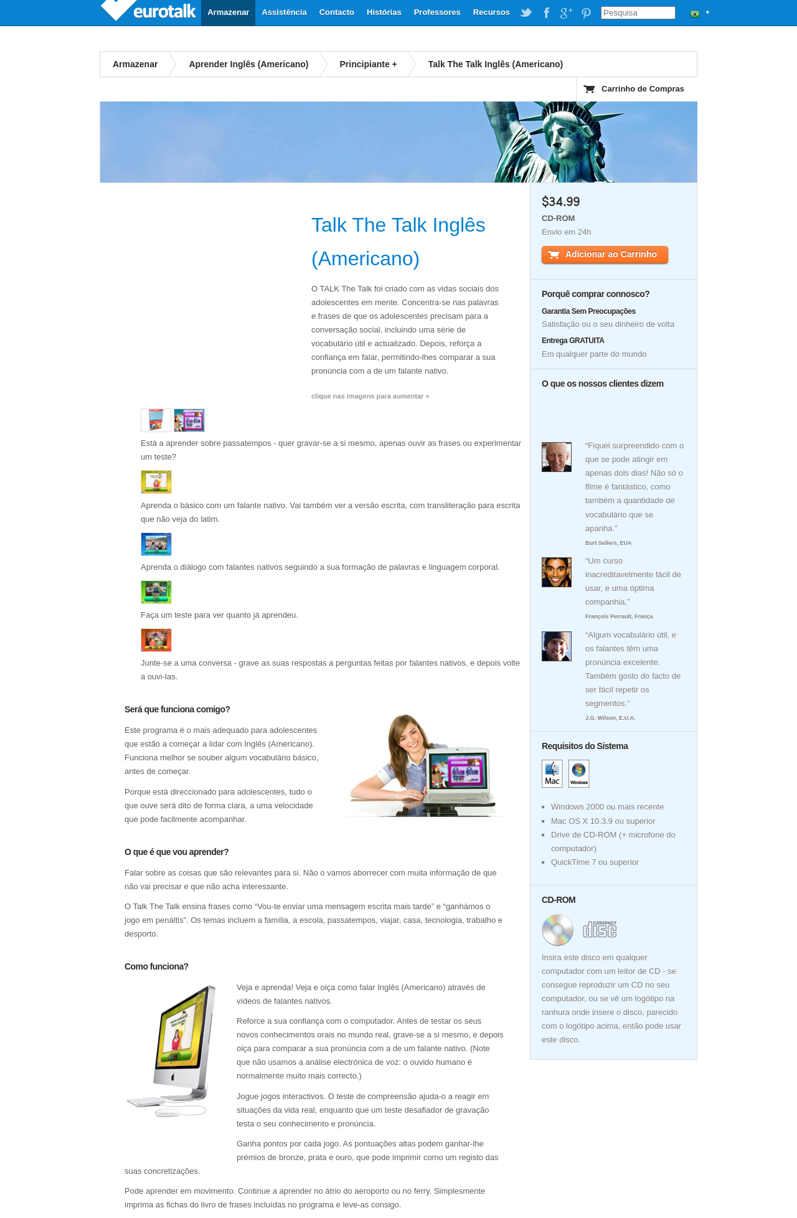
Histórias (384, 12)
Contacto (336, 12)
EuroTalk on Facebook (546, 13)
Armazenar (228, 12)
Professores (437, 12)
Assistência (284, 12)
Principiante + (368, 64)
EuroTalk (149, 12)
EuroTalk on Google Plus (566, 13)
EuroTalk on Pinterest (586, 13)
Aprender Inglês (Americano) (248, 64)
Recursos (491, 12)
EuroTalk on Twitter (526, 13)
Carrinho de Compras (642, 88)
